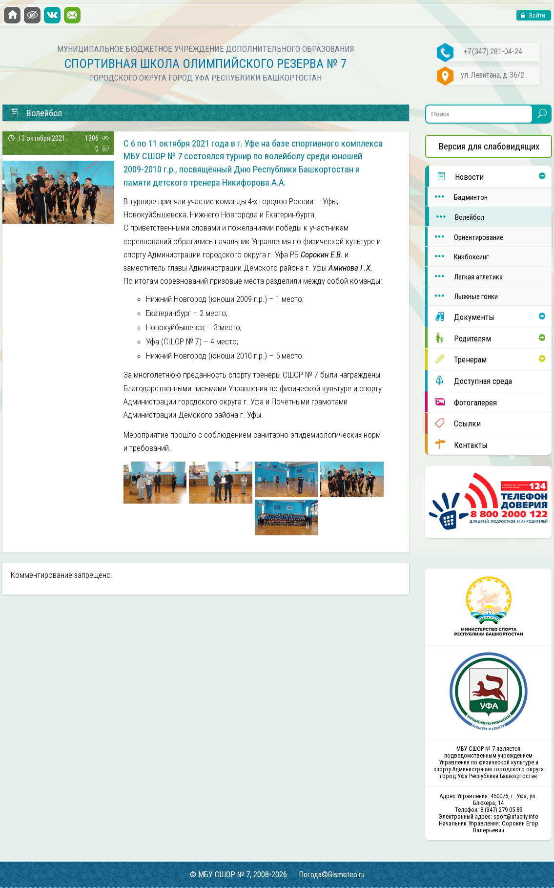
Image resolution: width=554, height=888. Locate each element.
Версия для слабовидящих (489, 146)
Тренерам (457, 359)
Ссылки (454, 423)
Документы (461, 316)
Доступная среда (470, 380)
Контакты (457, 444)
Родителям (459, 338)
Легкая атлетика (465, 276)
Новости (456, 176)
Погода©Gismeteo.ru (332, 874)
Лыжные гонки (462, 296)
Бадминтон (457, 196)
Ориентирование (465, 237)
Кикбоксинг (458, 256)
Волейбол (456, 216)
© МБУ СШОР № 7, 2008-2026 (238, 874)
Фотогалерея (462, 402)
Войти (536, 15)
